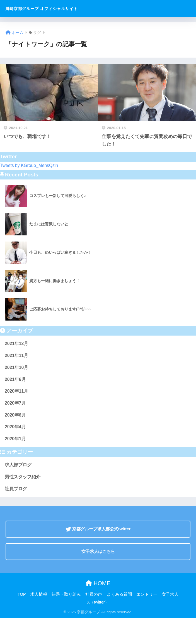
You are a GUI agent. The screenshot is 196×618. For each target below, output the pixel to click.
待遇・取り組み (66, 594)
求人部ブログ (18, 464)
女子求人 (170, 594)
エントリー (146, 594)
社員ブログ (16, 488)
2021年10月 (16, 367)
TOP (22, 594)
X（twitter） (98, 602)
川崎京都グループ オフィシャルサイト (41, 8)
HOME (98, 583)
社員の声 (93, 594)
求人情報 (38, 594)
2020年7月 (15, 403)
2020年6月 (15, 415)
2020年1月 (15, 438)
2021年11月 (16, 355)
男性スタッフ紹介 (22, 476)
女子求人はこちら (98, 551)
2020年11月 (16, 391)
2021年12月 (16, 343)
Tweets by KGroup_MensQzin (29, 165)
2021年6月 (15, 379)
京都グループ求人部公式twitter (98, 529)
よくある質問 (119, 594)
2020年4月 (15, 426)
